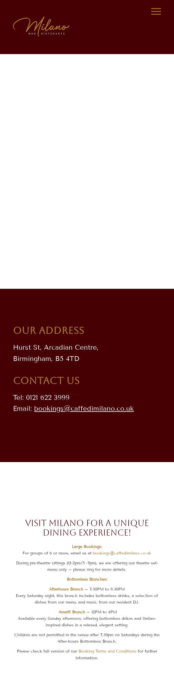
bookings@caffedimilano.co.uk (84, 408)
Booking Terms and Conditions (108, 651)
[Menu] (153, 11)
